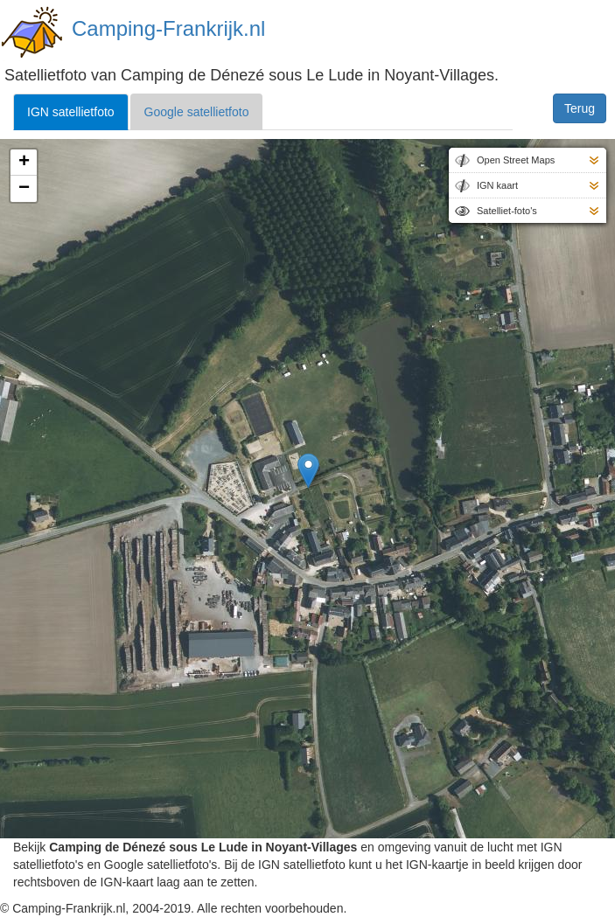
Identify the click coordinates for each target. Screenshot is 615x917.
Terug (579, 108)
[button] (308, 471)
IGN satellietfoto (71, 112)
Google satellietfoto (196, 112)
